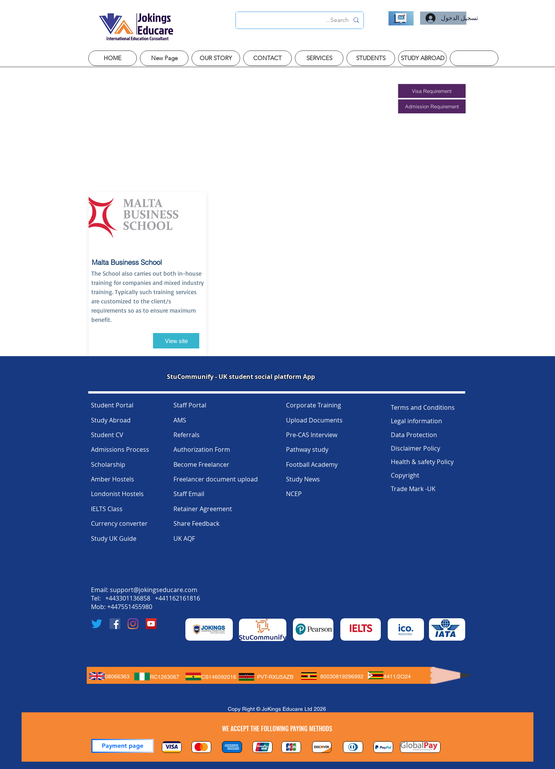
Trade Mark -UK (413, 489)
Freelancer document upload (215, 479)
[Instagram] (133, 623)
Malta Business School (127, 262)
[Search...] (300, 20)
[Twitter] (96, 623)
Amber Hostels (112, 479)
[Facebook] (114, 623)
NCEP (294, 494)
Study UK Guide (113, 538)
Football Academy (312, 464)
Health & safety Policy (422, 462)
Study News (303, 479)
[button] (431, 91)
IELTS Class (107, 509)
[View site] (176, 340)
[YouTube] (151, 623)
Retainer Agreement (202, 509)
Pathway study (307, 449)
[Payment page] (122, 746)
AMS (179, 420)
